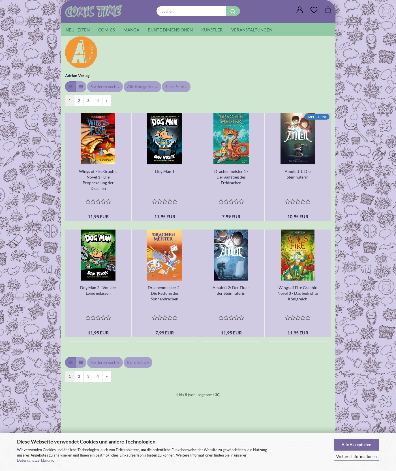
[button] (300, 10)
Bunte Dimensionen (170, 29)
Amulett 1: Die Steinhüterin (298, 174)
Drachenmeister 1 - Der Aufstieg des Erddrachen (231, 177)
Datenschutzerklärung (35, 460)
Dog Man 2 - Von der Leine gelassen (98, 290)
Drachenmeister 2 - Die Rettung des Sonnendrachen (165, 293)
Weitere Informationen (356, 456)
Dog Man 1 (164, 171)
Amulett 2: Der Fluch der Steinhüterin (231, 290)
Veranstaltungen (251, 29)
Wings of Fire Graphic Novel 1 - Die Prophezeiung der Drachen (98, 180)
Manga (131, 29)
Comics (106, 29)
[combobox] (105, 86)
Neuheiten (78, 29)
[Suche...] (233, 11)
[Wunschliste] (314, 10)
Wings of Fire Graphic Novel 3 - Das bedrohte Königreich (297, 293)
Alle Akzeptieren (356, 444)
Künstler (212, 29)
